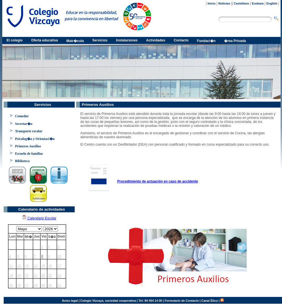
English (271, 3)
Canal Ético (209, 300)
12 (19, 266)
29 (43, 285)
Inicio (212, 3)
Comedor (22, 116)
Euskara (258, 3)
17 (59, 266)
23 (50, 276)
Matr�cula (75, 41)
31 (59, 285)
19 (19, 276)
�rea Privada (235, 41)
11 (11, 266)
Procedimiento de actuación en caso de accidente (157, 181)
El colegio (15, 40)
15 (43, 266)
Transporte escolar (28, 131)
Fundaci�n (206, 41)
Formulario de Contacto (182, 300)
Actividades (155, 40)
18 (11, 276)
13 (26, 266)
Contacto (181, 40)
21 (35, 276)
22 (43, 276)
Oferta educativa (44, 40)
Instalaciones (126, 40)
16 (50, 266)
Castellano (241, 3)
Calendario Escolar (39, 218)
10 (59, 256)
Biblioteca (22, 161)
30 (50, 285)
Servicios (99, 40)
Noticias (224, 3)
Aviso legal (70, 300)
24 (59, 276)
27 (26, 285)
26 (19, 285)
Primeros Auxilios (28, 146)
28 (35, 285)
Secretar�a (23, 124)
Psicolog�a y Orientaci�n (35, 139)
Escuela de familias (29, 154)
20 (26, 276)
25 (11, 285)
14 (35, 266)
